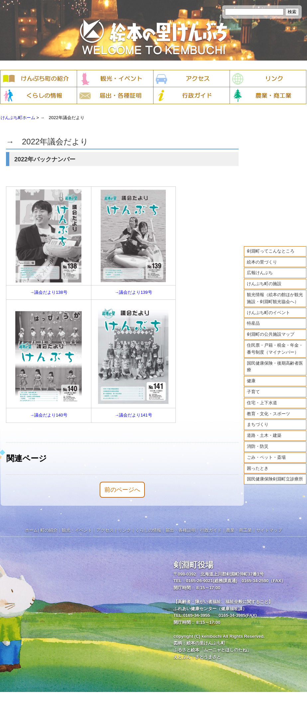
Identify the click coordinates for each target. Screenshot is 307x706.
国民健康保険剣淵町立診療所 (275, 474)
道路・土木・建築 (264, 431)
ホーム (31, 530)
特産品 (253, 318)
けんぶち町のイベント (268, 307)
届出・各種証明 (180, 530)
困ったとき (257, 463)
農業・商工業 (239, 530)
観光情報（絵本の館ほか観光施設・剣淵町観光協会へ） (275, 294)
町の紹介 (48, 530)
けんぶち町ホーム (18, 117)
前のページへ (122, 489)
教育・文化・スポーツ (268, 409)
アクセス (105, 530)
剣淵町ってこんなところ (270, 246)
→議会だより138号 (48, 292)
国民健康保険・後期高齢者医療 (275, 362)
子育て (253, 387)
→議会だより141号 (133, 415)
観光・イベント (77, 530)
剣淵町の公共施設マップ (270, 329)
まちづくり (257, 420)
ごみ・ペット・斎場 (266, 452)
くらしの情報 (148, 530)
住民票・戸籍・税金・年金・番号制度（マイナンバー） (275, 344)
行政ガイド (211, 530)
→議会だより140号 (48, 415)
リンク (124, 530)
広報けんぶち (260, 268)
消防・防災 (257, 442)
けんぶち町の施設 (264, 279)
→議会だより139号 (133, 292)
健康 (251, 376)
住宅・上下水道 (262, 398)
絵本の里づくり (262, 257)
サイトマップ (269, 530)
